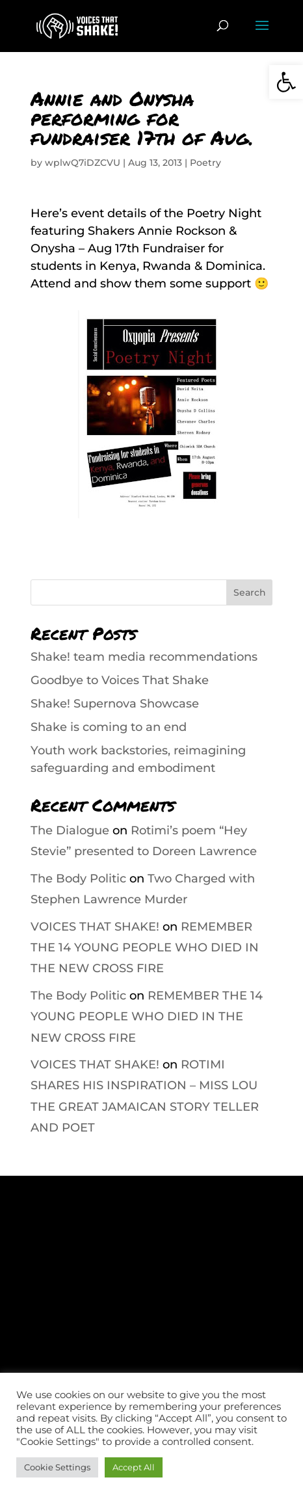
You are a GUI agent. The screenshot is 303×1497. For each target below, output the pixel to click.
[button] (286, 82)
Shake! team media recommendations (144, 657)
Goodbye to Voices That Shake (120, 680)
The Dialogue (70, 830)
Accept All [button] (133, 1467)
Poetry (205, 162)
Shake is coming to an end (109, 727)
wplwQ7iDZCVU (82, 162)
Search (249, 592)
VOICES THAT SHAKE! (95, 927)
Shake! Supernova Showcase (115, 703)
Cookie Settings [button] (57, 1467)
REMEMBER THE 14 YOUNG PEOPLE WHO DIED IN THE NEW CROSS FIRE (145, 948)
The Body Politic (78, 878)
